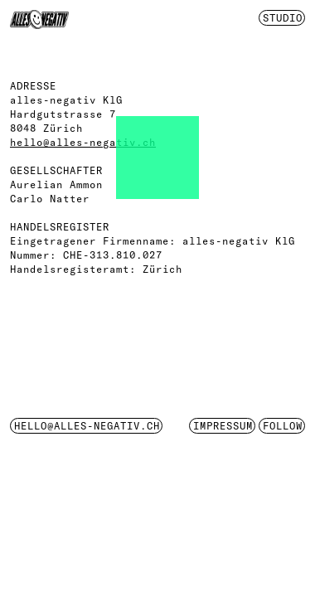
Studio (283, 18)
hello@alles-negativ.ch (83, 142)
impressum (223, 426)
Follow (283, 426)
